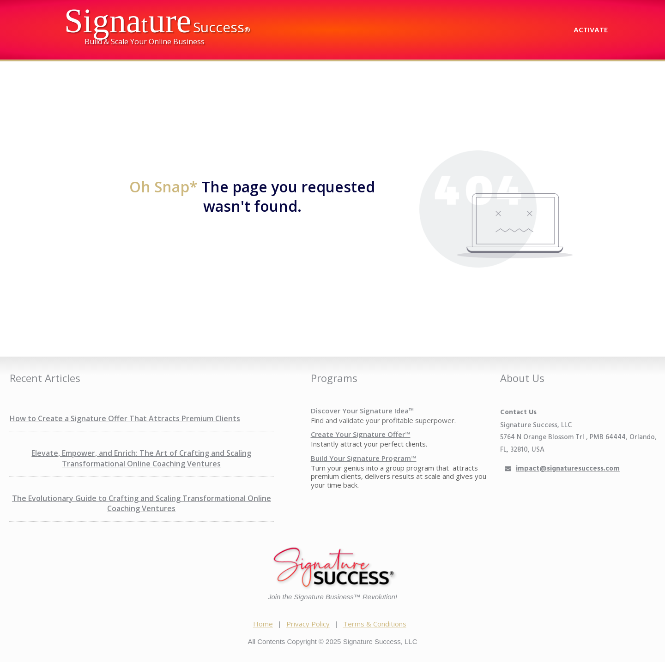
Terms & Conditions (374, 623)
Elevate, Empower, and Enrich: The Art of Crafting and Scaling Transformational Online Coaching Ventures (141, 458)
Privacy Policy (308, 623)
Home (263, 623)
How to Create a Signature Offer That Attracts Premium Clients (125, 418)
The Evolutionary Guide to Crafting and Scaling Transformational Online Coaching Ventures (141, 503)
